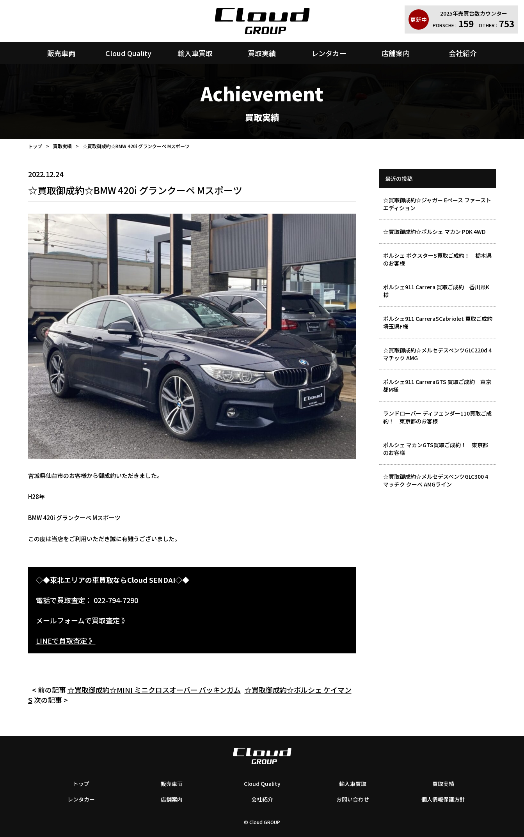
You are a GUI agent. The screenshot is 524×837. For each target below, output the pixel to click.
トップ (35, 146)
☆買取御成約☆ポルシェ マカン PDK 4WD (434, 231)
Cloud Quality (128, 53)
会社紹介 (463, 53)
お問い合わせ (352, 799)
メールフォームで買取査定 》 (82, 620)
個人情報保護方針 (443, 799)
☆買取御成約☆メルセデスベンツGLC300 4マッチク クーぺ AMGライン (435, 480)
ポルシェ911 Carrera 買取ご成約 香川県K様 (436, 291)
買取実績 (262, 53)
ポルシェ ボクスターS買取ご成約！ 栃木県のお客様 (437, 259)
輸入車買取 (195, 53)
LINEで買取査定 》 (66, 640)
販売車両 (61, 53)
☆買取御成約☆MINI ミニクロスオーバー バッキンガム (154, 690)
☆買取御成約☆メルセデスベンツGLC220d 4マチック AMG (437, 354)
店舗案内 (396, 53)
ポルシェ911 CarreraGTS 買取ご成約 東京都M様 (437, 385)
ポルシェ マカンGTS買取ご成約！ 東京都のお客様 (435, 449)
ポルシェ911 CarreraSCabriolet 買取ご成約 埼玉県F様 (439, 322)
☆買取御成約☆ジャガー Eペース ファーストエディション (437, 204)
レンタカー (328, 53)
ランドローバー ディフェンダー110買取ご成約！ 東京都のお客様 (437, 417)
